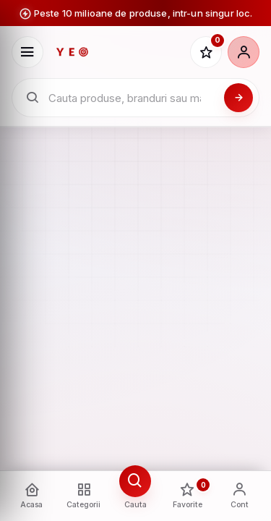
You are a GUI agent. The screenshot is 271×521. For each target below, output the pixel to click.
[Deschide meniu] (27, 52)
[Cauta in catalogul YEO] (132, 98)
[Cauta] (238, 97)
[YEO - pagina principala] (116, 52)
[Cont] (243, 52)
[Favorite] (206, 52)
